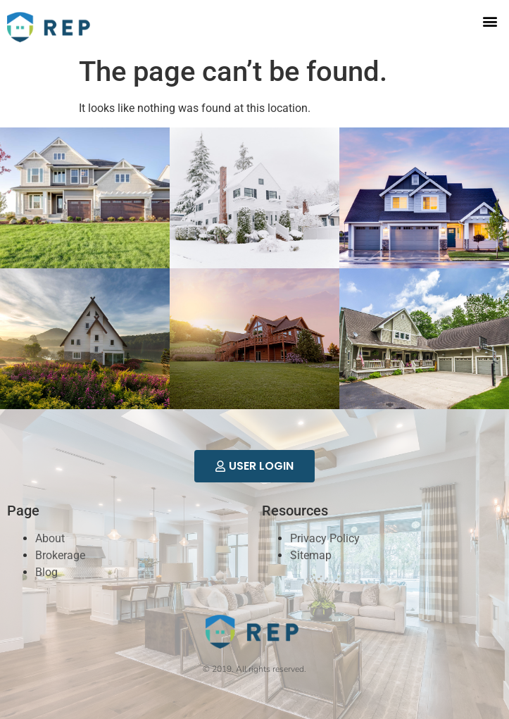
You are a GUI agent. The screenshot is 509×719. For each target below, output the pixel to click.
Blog (46, 572)
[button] (490, 21)
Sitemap (311, 555)
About (50, 538)
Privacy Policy (325, 538)
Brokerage (60, 555)
